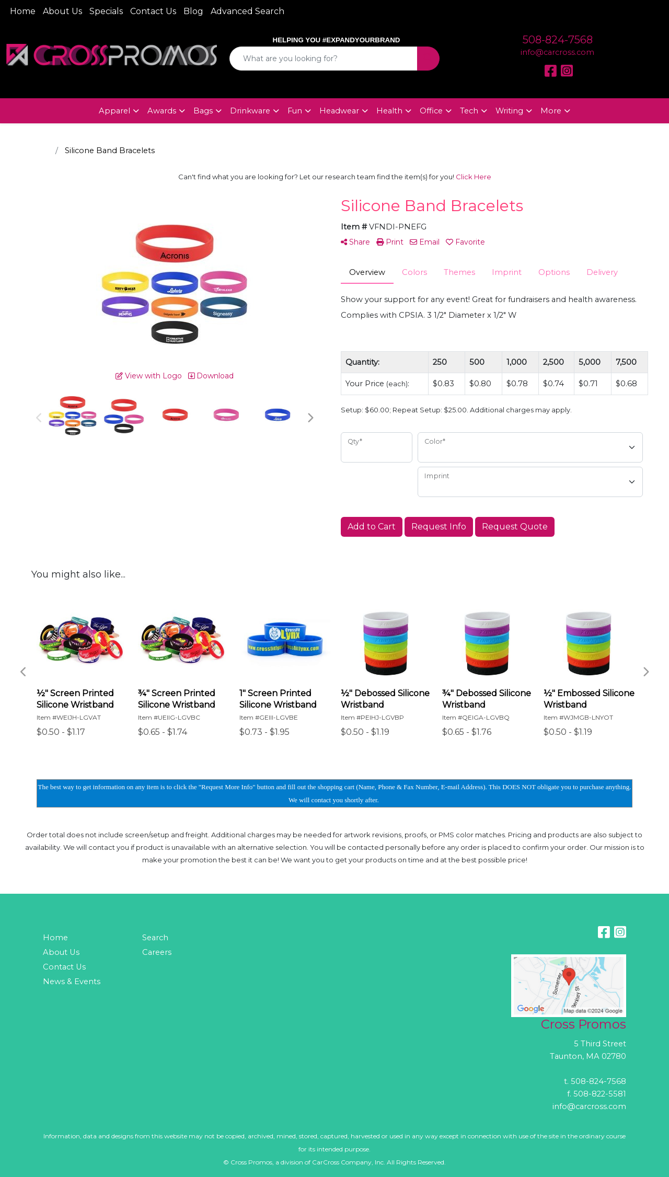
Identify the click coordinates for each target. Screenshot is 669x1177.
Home (23, 11)
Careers (156, 952)
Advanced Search (247, 11)
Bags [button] (203, 111)
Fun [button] (294, 111)
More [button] (550, 111)
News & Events (71, 981)
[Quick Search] (323, 59)
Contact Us (153, 11)
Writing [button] (509, 111)
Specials (106, 11)
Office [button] (431, 111)
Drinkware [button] (250, 111)
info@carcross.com (557, 52)
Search (155, 937)
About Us (62, 11)
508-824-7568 (558, 39)
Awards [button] (161, 111)
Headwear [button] (339, 111)
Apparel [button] (114, 111)
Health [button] (389, 111)
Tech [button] (469, 111)
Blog (193, 11)
